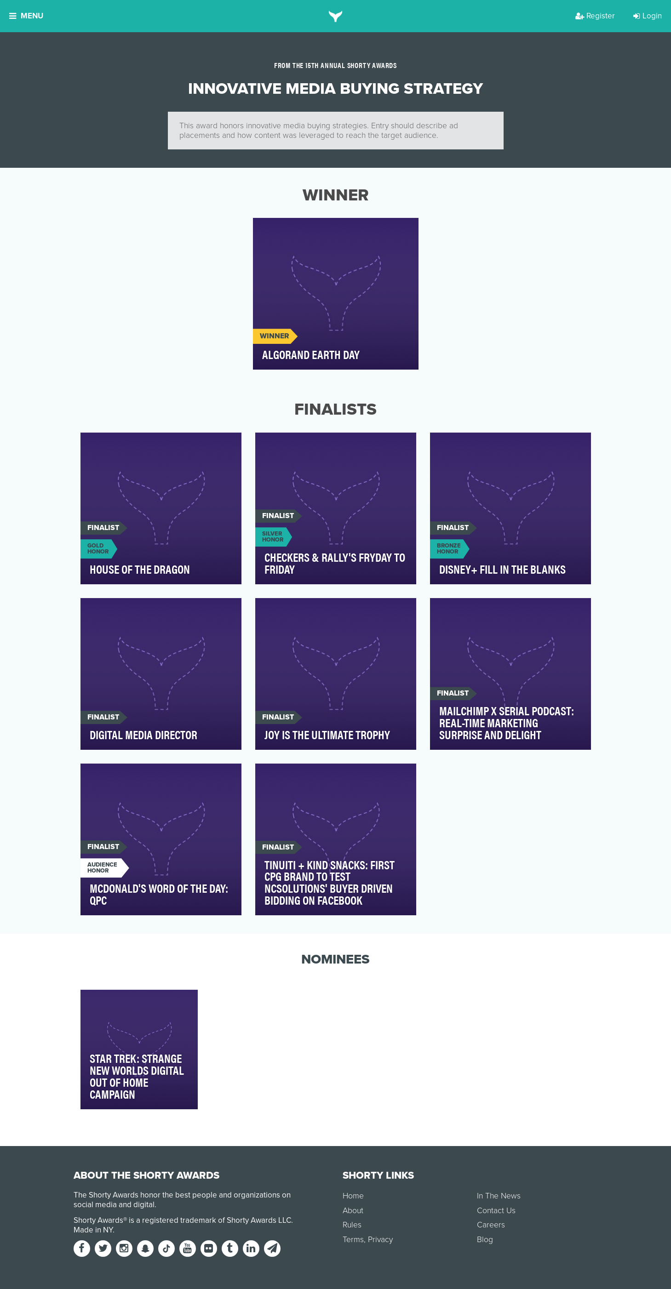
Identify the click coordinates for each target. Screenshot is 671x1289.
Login (647, 16)
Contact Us (496, 1210)
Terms (353, 1239)
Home (353, 1196)
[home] (335, 16)
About (353, 1210)
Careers (491, 1225)
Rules (352, 1225)
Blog (485, 1239)
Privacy (380, 1239)
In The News (499, 1196)
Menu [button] (26, 16)
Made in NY (93, 1230)
